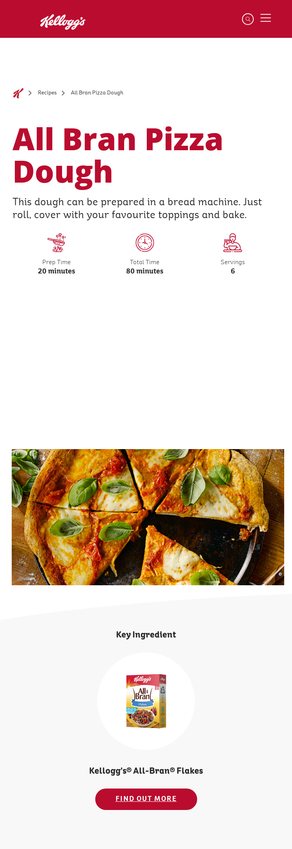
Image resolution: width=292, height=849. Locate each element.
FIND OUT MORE (146, 798)
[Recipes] (47, 93)
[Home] (18, 93)
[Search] (248, 19)
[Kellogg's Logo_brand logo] (57, 26)
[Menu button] (265, 18)
